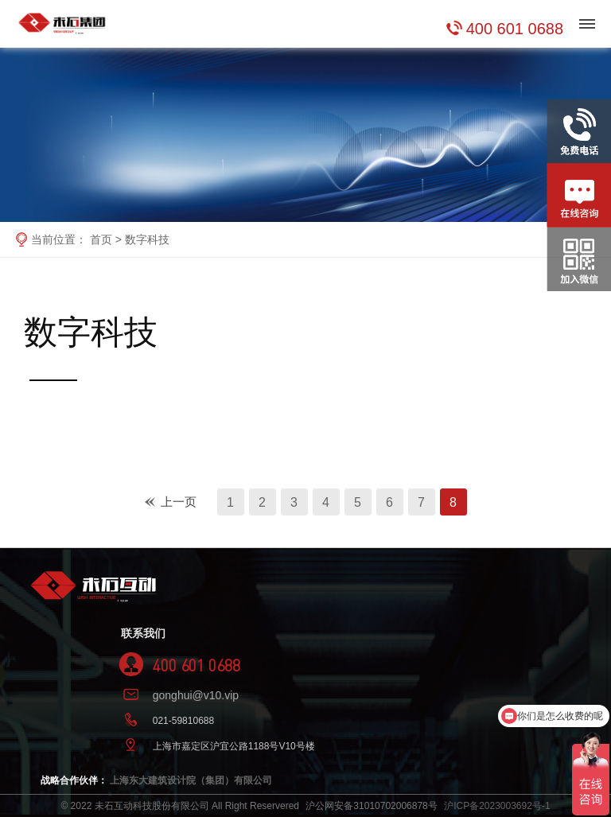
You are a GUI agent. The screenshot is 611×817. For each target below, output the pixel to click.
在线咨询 (579, 172)
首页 (101, 239)
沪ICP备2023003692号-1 (497, 805)
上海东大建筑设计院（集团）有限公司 (191, 780)
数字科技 (147, 239)
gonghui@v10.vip (196, 695)
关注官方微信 (579, 237)
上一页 (179, 501)
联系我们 (143, 633)
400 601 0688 (514, 28)
